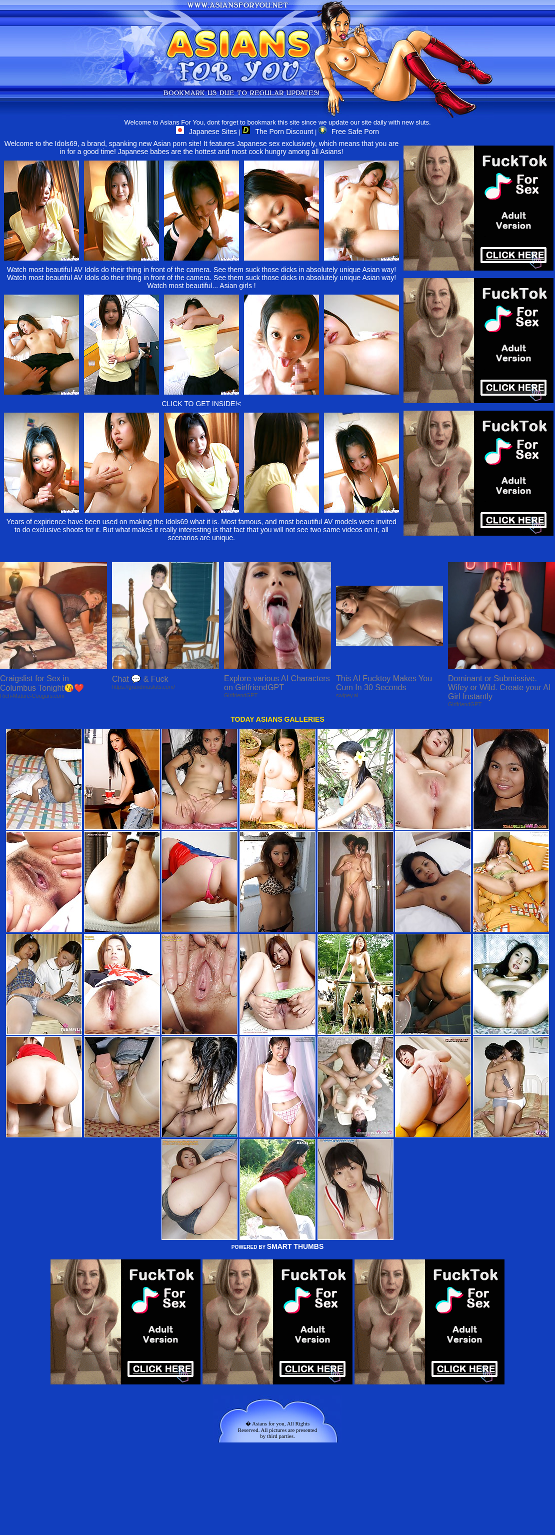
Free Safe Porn (348, 132)
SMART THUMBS (295, 1246)
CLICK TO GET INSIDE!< (201, 404)
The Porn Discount (277, 132)
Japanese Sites (206, 132)
